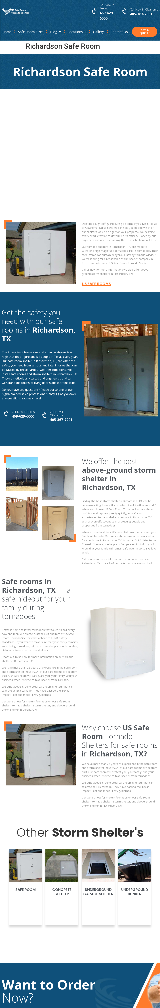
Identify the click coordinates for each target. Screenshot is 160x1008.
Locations (77, 32)
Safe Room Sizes (30, 32)
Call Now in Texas (107, 6)
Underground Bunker (134, 892)
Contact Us (119, 32)
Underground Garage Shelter (98, 892)
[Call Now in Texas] (94, 11)
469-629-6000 (23, 416)
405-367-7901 (141, 13)
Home (7, 32)
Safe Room (25, 889)
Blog (55, 32)
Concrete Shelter (61, 892)
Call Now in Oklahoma (144, 9)
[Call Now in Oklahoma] (124, 11)
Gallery (98, 32)
